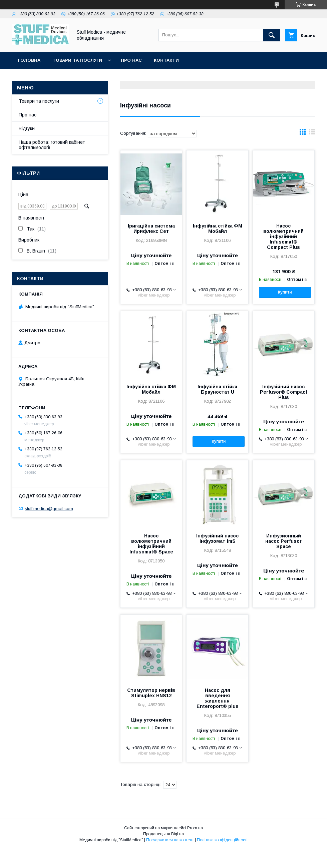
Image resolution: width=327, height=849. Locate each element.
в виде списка (312, 133)
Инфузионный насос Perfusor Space (283, 541)
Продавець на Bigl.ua (163, 834)
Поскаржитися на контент (170, 840)
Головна (29, 60)
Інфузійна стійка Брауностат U (217, 389)
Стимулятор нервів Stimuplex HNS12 (151, 693)
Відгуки (27, 128)
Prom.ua (195, 828)
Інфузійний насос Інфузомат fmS (217, 538)
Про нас (131, 60)
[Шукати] (271, 35)
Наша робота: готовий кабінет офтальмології (52, 144)
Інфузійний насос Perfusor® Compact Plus (283, 392)
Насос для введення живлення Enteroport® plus (218, 698)
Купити (285, 292)
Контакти (166, 60)
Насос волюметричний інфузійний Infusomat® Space (151, 543)
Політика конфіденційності (222, 840)
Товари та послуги (77, 60)
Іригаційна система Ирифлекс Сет (151, 228)
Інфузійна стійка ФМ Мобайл (217, 228)
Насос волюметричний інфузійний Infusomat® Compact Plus (283, 236)
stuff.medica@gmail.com (49, 508)
